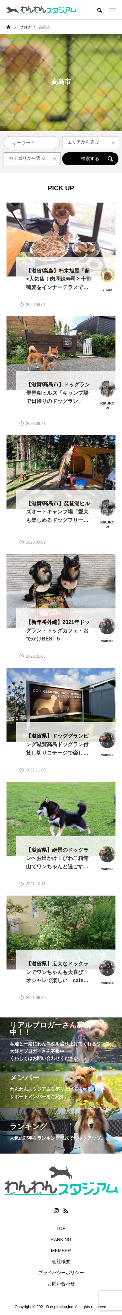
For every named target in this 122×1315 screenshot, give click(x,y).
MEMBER (61, 1250)
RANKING (61, 1239)
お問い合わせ (61, 1283)
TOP (61, 1228)
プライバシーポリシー (61, 1272)
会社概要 (61, 1261)
